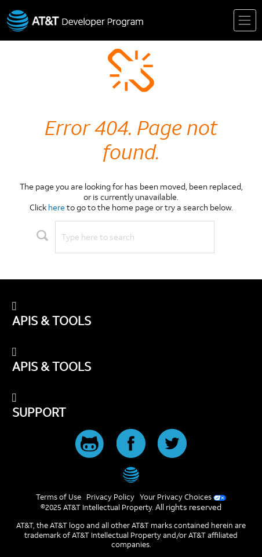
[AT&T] (131, 474)
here (56, 207)
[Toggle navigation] (245, 20)
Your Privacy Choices (176, 496)
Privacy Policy (110, 496)
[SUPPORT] (131, 406)
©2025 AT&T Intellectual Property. (97, 507)
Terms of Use (58, 496)
